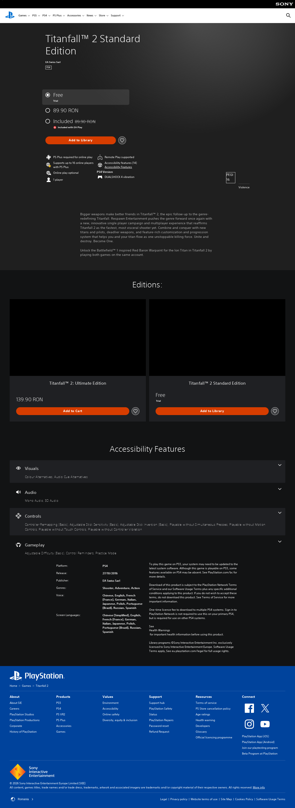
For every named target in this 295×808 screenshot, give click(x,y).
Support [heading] (155, 697)
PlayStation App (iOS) (255, 736)
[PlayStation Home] (10, 15)
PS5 (34, 16)
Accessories (74, 16)
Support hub (157, 703)
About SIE (16, 703)
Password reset (159, 726)
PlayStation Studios (22, 714)
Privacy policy (178, 799)
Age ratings (203, 714)
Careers (14, 709)
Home (13, 686)
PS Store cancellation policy (213, 709)
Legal (163, 799)
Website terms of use (204, 799)
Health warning (205, 720)
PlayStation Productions (25, 720)
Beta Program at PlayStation (259, 753)
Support (116, 16)
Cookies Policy (244, 799)
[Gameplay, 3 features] (147, 548)
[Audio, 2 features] (147, 495)
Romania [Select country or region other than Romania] (22, 799)
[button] (118, 167)
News (90, 16)
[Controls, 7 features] (147, 521)
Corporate (16, 726)
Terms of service (206, 703)
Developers (203, 726)
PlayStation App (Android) (258, 742)
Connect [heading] (248, 697)
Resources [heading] (204, 697)
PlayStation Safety (160, 709)
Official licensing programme (214, 737)
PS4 (44, 16)
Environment (110, 703)
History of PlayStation (23, 732)
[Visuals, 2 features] (147, 471)
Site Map (226, 799)
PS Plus (57, 16)
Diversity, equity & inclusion (120, 720)
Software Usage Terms (270, 799)
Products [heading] (63, 697)
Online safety (111, 714)
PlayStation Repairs (161, 720)
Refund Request (159, 732)
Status (153, 714)
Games (22, 16)
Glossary (201, 732)
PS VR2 (60, 714)
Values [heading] (108, 697)
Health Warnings (159, 630)
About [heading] (14, 697)
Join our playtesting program (260, 748)
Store (102, 16)
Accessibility (110, 709)
